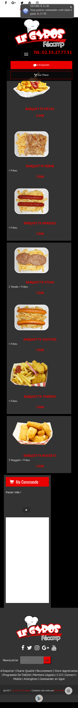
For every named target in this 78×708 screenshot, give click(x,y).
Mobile (17, 679)
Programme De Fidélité (17, 675)
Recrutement (45, 671)
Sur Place (41, 74)
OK (47, 660)
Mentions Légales (44, 675)
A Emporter (41, 64)
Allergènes (31, 679)
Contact (70, 675)
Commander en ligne (52, 679)
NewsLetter (10, 660)
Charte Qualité (25, 671)
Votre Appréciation (66, 671)
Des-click (59, 690)
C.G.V (60, 675)
